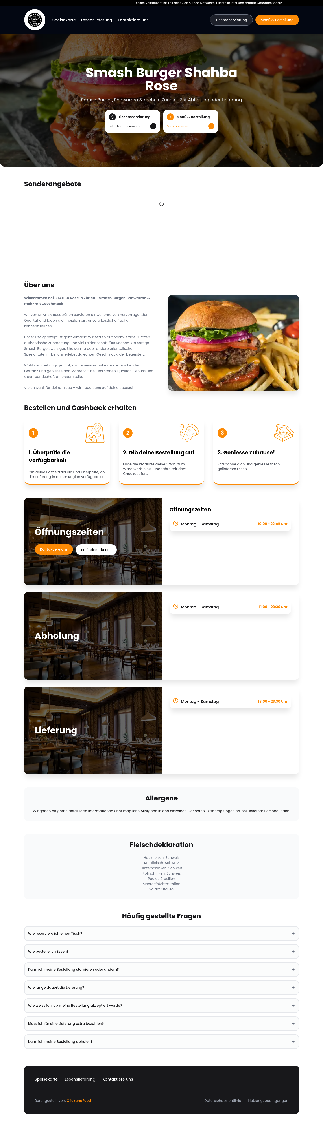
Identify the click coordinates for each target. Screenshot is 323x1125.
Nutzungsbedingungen (268, 1100)
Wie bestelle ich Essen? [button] (161, 951)
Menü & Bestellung (277, 19)
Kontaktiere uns (133, 20)
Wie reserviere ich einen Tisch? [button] (161, 933)
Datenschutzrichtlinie (222, 1100)
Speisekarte (64, 20)
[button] (132, 121)
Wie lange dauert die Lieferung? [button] (161, 987)
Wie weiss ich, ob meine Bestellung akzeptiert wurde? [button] (161, 1005)
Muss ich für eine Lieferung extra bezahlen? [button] (161, 1023)
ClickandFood (79, 1100)
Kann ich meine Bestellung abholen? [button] (161, 1041)
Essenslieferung (96, 20)
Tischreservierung (231, 19)
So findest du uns (96, 549)
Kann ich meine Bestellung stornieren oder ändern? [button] (161, 969)
